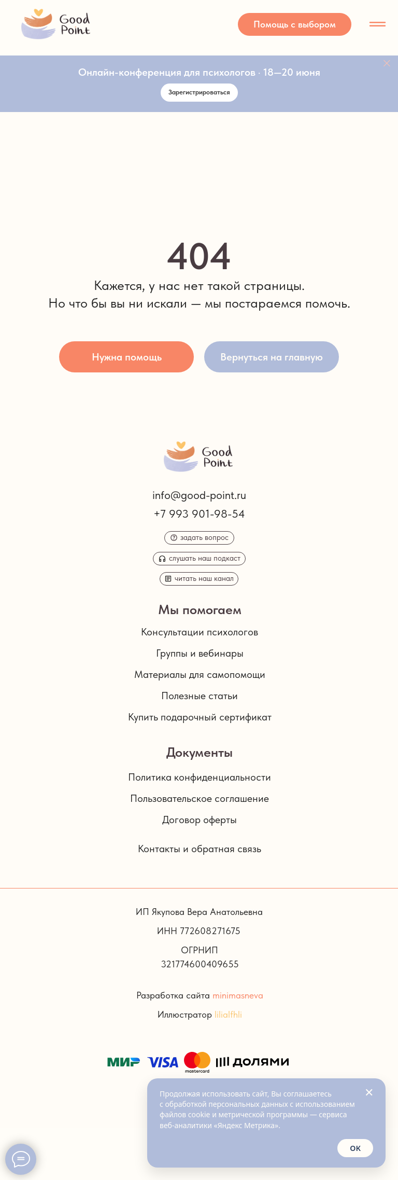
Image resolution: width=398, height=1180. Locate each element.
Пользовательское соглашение (199, 798)
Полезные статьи (199, 695)
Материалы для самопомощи (199, 674)
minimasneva (237, 995)
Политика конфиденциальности (199, 777)
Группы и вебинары (200, 653)
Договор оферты (199, 819)
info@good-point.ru (199, 495)
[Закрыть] (387, 64)
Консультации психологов (199, 632)
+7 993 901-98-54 (199, 513)
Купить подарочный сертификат (200, 717)
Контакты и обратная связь (199, 848)
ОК (355, 1148)
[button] (294, 24)
